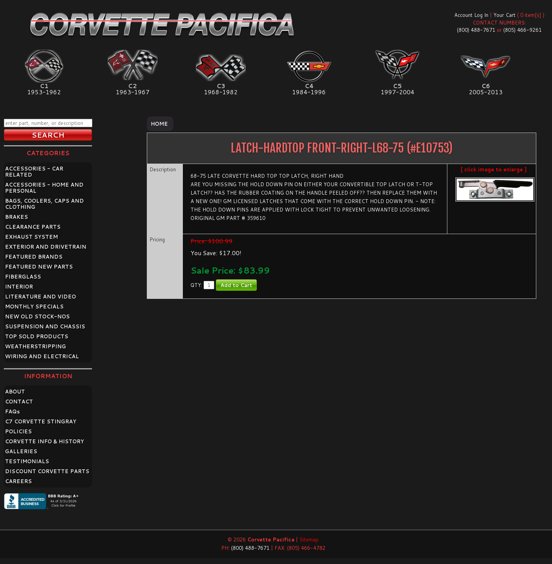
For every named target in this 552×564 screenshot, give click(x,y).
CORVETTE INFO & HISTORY (44, 441)
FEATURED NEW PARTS (39, 266)
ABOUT (15, 391)
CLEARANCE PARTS (33, 226)
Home (159, 123)
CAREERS (18, 481)
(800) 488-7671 (476, 29)
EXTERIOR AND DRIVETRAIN (45, 246)
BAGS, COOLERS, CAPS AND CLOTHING (44, 203)
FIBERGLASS (23, 276)
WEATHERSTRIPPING (35, 346)
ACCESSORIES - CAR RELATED (34, 171)
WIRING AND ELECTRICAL (42, 356)
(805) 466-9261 (522, 29)
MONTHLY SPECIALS (34, 306)
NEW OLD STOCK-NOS (37, 316)
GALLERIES (21, 451)
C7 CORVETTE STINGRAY (40, 421)
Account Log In (471, 14)
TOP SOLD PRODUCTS (36, 336)
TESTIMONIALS (27, 461)
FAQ (12, 411)
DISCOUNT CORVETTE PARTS (47, 471)
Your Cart (504, 14)
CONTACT (19, 401)
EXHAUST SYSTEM (31, 236)
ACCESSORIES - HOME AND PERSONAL (44, 187)
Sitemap (309, 539)
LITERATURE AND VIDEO (40, 296)
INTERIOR (19, 286)
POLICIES (18, 431)
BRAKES (16, 216)
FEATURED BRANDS (33, 256)
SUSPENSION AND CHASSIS (45, 326)
